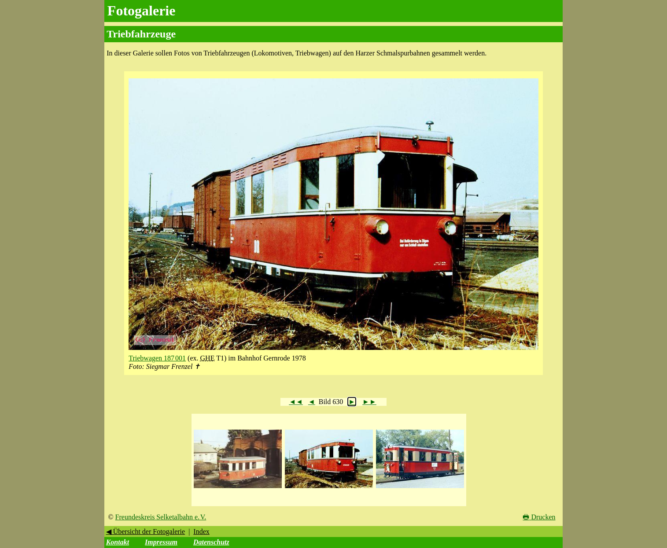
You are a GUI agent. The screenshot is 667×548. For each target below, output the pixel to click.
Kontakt (117, 542)
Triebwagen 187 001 (157, 358)
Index (201, 531)
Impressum (161, 542)
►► (369, 401)
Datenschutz (211, 542)
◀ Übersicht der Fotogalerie (145, 531)
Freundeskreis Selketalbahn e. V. (160, 517)
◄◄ (296, 401)
